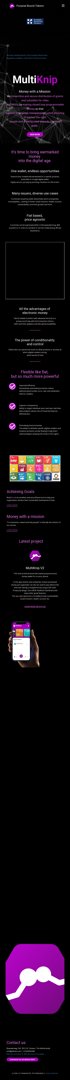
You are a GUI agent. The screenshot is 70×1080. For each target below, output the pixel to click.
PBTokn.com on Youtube (34, 1054)
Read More (35, 134)
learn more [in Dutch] (35, 606)
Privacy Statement (51, 1073)
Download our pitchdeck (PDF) (22, 1059)
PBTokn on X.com (14, 1054)
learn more (35, 329)
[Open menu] (63, 5)
